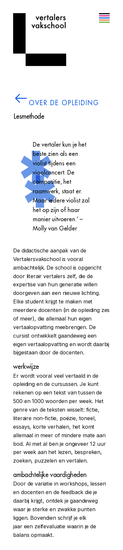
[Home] (39, 39)
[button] (104, 18)
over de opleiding (64, 103)
